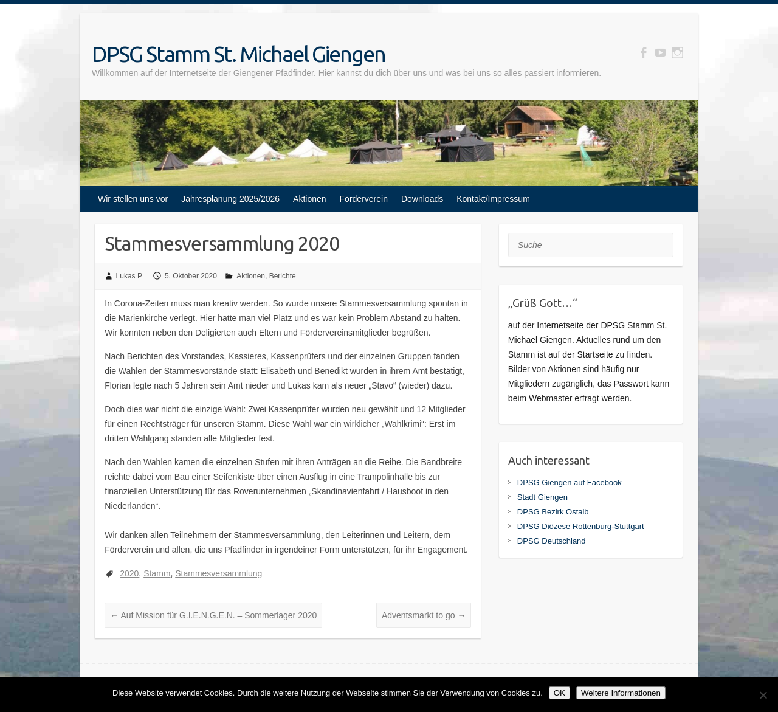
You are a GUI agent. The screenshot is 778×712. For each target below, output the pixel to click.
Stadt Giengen (542, 497)
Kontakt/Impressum (493, 199)
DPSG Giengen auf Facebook (569, 482)
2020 (129, 573)
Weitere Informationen (621, 692)
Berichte (282, 276)
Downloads (422, 199)
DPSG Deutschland (551, 540)
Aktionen (309, 199)
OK (559, 692)
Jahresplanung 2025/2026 (230, 199)
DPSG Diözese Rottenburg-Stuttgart (580, 526)
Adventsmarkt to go (424, 615)
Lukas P (129, 276)
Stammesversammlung (218, 573)
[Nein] (763, 695)
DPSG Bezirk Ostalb (553, 511)
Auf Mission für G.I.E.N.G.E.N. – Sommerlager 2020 (213, 615)
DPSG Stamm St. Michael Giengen (238, 53)
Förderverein (364, 199)
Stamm (156, 573)
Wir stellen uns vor (133, 199)
